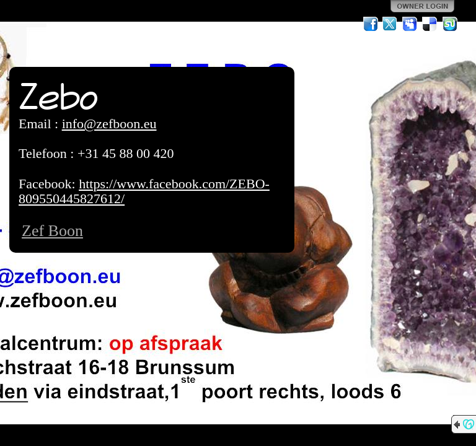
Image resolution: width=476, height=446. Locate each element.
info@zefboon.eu (109, 123)
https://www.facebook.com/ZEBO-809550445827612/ (144, 191)
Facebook (370, 24)
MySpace (410, 24)
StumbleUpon (450, 24)
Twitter (390, 24)
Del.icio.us (430, 24)
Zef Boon (52, 231)
